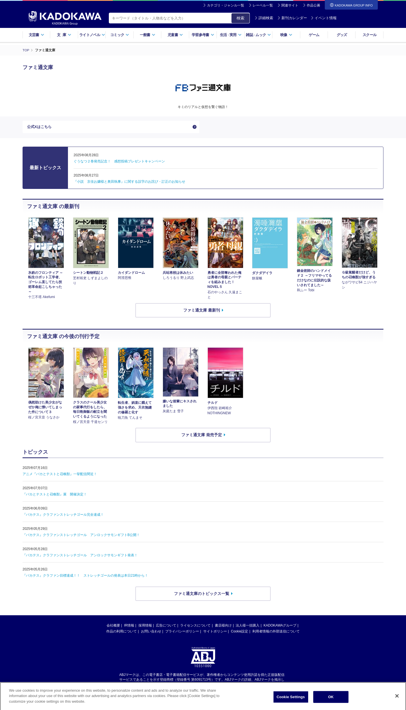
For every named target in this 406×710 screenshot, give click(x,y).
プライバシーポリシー (182, 633)
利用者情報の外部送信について (276, 633)
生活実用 (231, 35)
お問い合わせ (151, 633)
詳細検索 (264, 18)
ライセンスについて (195, 627)
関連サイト (289, 5)
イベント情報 (324, 18)
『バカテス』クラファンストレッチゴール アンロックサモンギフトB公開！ (81, 536)
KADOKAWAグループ (280, 627)
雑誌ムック (258, 35)
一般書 (147, 35)
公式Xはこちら (40, 127)
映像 (286, 35)
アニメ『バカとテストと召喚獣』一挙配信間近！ (60, 475)
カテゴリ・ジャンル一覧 (225, 5)
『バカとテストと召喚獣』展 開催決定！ (55, 495)
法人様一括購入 (247, 627)
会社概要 (113, 627)
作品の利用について (121, 633)
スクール (369, 35)
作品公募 (313, 5)
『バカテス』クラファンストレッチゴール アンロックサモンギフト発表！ (80, 556)
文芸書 (36, 35)
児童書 (175, 35)
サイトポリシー (215, 633)
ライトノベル (92, 35)
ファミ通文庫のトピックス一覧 (201, 594)
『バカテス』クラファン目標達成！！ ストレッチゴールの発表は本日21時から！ (85, 577)
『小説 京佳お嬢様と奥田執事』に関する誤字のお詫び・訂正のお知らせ (129, 183)
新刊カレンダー (292, 18)
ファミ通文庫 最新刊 (201, 311)
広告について (166, 627)
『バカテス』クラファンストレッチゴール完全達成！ (63, 516)
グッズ (342, 35)
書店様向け (223, 627)
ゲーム (314, 35)
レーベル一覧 (263, 5)
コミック (119, 35)
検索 (240, 18)
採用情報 (145, 627)
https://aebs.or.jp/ (183, 685)
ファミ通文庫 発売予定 (201, 436)
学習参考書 (203, 35)
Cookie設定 (239, 633)
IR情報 (129, 627)
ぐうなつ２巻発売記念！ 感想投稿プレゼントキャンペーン (119, 163)
